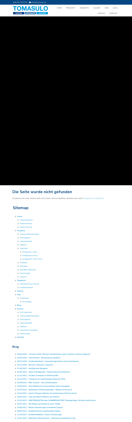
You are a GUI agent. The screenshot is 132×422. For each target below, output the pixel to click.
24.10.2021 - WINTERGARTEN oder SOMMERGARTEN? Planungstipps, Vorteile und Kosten (56, 400)
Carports (23, 277)
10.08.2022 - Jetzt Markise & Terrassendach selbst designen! (43, 386)
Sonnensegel (25, 273)
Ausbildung (24, 298)
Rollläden (23, 266)
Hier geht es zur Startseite (93, 198)
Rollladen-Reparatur (28, 269)
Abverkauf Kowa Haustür (29, 284)
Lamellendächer (26, 241)
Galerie (96, 8)
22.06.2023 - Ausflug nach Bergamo (32, 368)
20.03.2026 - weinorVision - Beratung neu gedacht (38, 358)
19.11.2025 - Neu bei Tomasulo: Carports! (35, 365)
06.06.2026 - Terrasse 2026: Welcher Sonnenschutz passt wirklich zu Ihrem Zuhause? (53, 354)
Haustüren (24, 248)
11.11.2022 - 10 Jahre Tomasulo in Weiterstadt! (37, 375)
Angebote (84, 8)
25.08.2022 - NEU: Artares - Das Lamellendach (37, 382)
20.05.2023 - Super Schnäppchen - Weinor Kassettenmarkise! (43, 372)
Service (101, 13)
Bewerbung (26, 301)
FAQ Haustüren (26, 312)
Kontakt (114, 13)
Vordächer (23, 262)
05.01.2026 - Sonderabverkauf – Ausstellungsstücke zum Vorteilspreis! (48, 361)
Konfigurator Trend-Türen (32, 259)
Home (59, 8)
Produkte (70, 8)
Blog (115, 8)
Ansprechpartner (26, 220)
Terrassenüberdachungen (29, 234)
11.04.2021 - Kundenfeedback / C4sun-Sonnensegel (39, 414)
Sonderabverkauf (26, 287)
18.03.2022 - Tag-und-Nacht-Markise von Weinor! (38, 397)
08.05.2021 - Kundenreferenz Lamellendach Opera (38, 411)
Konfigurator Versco (30, 255)
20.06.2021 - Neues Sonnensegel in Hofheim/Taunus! (40, 407)
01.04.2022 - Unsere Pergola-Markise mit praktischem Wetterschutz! (47, 393)
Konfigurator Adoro (29, 252)
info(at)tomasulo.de (38, 2)
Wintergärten (25, 238)
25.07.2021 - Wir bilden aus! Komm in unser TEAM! (38, 404)
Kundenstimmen (26, 223)
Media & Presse (26, 227)
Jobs (107, 8)
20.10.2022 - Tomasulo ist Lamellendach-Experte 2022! (41, 379)
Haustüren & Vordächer (29, 330)
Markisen (23, 245)
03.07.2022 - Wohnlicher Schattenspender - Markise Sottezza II (44, 389)
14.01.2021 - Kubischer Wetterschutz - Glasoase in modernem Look (46, 418)
